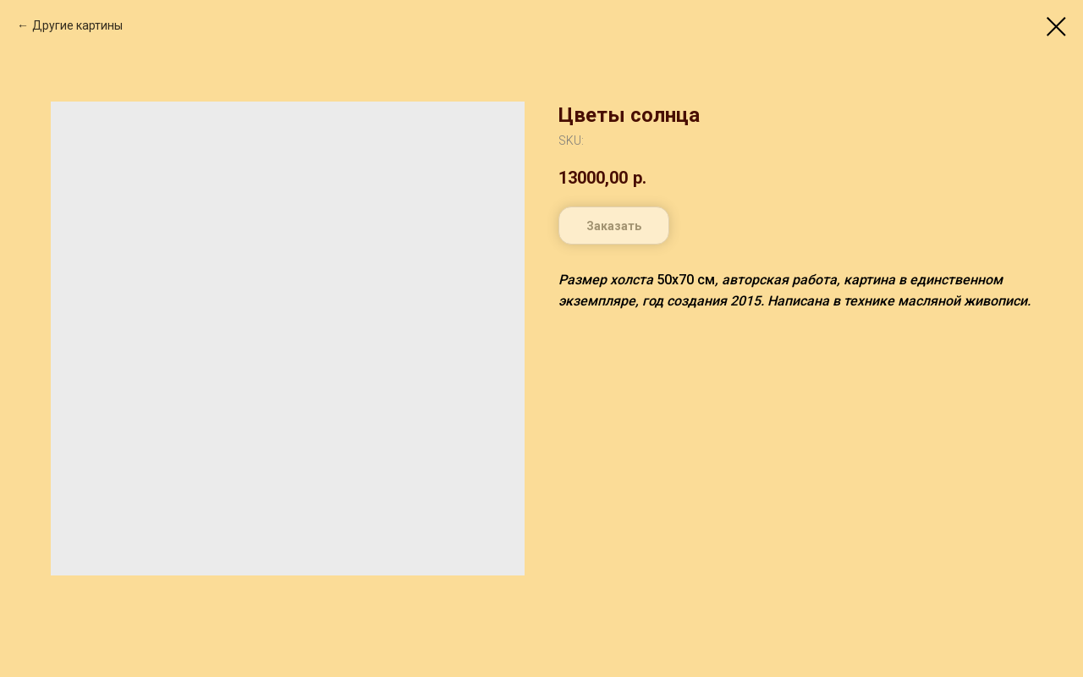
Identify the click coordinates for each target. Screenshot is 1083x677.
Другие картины (77, 25)
